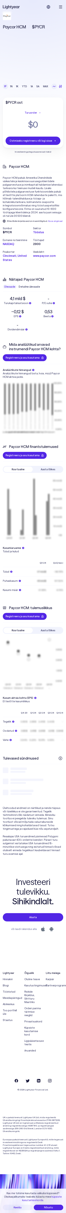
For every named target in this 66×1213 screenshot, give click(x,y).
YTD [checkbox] (24, 86)
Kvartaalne (18, 469)
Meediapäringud (11, 998)
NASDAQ (8, 244)
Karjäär (50, 979)
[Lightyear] (11, 7)
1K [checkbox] (17, 86)
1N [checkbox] (11, 86)
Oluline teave (32, 979)
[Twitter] (27, 1080)
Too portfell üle (10, 1012)
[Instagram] (49, 1080)
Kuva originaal (55, 221)
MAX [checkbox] (45, 86)
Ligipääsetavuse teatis (33, 1042)
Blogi (6, 985)
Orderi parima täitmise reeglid (32, 1012)
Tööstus (38, 232)
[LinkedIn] (38, 1080)
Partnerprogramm (54, 985)
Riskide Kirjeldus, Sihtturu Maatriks (29, 997)
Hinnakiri (8, 979)
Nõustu (48, 1207)
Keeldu (18, 1207)
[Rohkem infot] (60, 758)
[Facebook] (16, 1080)
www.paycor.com (44, 255)
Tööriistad (9, 991)
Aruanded (30, 1050)
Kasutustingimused (33, 985)
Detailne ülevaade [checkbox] (29, 286)
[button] (18, 228)
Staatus (8, 1020)
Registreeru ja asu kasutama (25, 357)
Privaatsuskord (33, 1021)
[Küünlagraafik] (60, 86)
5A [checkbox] (38, 86)
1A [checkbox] (32, 86)
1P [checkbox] (5, 86)
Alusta (33, 917)
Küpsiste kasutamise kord (31, 1031)
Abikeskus (9, 1004)
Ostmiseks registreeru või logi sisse (33, 140)
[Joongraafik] (54, 86)
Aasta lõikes (48, 469)
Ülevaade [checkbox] (9, 286)
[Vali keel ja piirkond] (48, 6)
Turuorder (33, 112)
